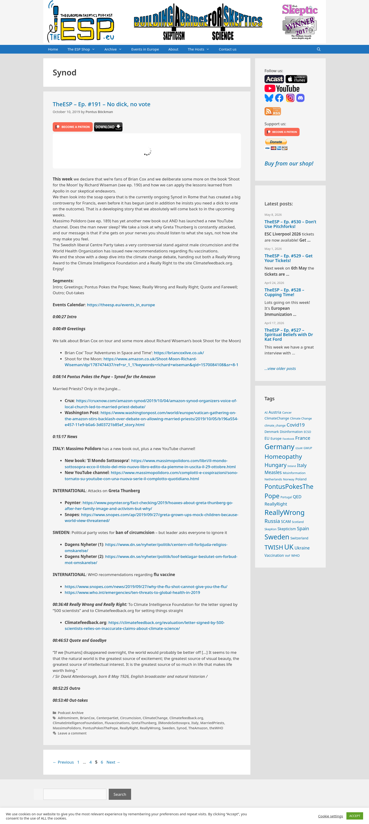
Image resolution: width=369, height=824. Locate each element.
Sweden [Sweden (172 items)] (277, 536)
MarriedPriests (212, 723)
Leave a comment (72, 733)
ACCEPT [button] (354, 816)
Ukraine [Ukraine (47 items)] (302, 548)
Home (53, 49)
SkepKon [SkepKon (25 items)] (271, 529)
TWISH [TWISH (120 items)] (274, 547)
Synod (182, 728)
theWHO (216, 728)
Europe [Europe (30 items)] (275, 438)
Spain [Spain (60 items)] (303, 528)
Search (120, 794)
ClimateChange (155, 718)
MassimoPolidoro (67, 728)
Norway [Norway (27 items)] (288, 479)
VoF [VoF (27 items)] (287, 555)
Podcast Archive (71, 712)
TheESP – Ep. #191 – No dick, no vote (101, 104)
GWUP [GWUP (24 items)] (308, 448)
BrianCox (87, 718)
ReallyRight (129, 728)
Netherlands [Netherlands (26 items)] (273, 479)
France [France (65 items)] (302, 438)
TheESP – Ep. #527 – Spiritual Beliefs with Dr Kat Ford (289, 334)
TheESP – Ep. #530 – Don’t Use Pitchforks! (290, 224)
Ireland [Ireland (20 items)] (292, 466)
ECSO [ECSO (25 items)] (307, 432)
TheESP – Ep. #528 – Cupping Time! (284, 292)
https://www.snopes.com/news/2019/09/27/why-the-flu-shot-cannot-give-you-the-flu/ (146, 586)
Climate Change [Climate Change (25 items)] (301, 418)
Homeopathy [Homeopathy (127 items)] (283, 456)
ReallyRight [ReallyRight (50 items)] (276, 504)
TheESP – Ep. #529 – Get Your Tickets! (289, 258)
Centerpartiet (107, 718)
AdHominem (68, 718)
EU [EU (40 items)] (267, 438)
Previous (63, 762)
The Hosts (201, 49)
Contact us (228, 49)
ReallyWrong (150, 728)
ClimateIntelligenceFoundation (78, 723)
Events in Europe (145, 49)
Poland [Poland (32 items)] (300, 479)
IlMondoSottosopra (173, 723)
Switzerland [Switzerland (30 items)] (299, 538)
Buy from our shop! (289, 163)
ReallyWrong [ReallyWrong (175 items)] (285, 512)
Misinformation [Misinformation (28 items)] (294, 473)
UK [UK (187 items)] (288, 547)
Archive (115, 49)
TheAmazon (198, 728)
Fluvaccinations (117, 723)
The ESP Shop (84, 49)
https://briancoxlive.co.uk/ (179, 352)
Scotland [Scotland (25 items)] (298, 522)
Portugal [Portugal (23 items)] (286, 497)
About (173, 49)
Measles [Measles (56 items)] (273, 472)
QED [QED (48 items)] (297, 496)
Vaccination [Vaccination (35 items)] (274, 555)
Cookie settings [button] (330, 816)
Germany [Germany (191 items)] (279, 446)
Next (113, 762)
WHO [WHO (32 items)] (295, 555)
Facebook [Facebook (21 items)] (288, 438)
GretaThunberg (144, 723)
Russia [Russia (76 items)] (272, 521)
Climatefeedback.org (186, 718)
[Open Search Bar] (319, 49)
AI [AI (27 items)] (266, 412)
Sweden (168, 728)
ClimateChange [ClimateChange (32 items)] (277, 418)
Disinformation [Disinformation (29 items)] (291, 431)
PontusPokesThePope (100, 728)
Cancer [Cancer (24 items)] (287, 413)
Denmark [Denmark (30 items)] (272, 431)
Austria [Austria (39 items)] (275, 412)
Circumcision (130, 718)
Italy (194, 723)
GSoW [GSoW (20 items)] (298, 448)
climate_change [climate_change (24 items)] (275, 426)
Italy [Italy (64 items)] (302, 465)
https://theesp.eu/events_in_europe (121, 304)
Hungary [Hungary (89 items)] (275, 465)
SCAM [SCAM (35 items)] (286, 521)
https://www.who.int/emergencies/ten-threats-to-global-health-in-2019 (132, 592)
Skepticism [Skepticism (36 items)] (286, 528)
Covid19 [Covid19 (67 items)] (296, 424)
